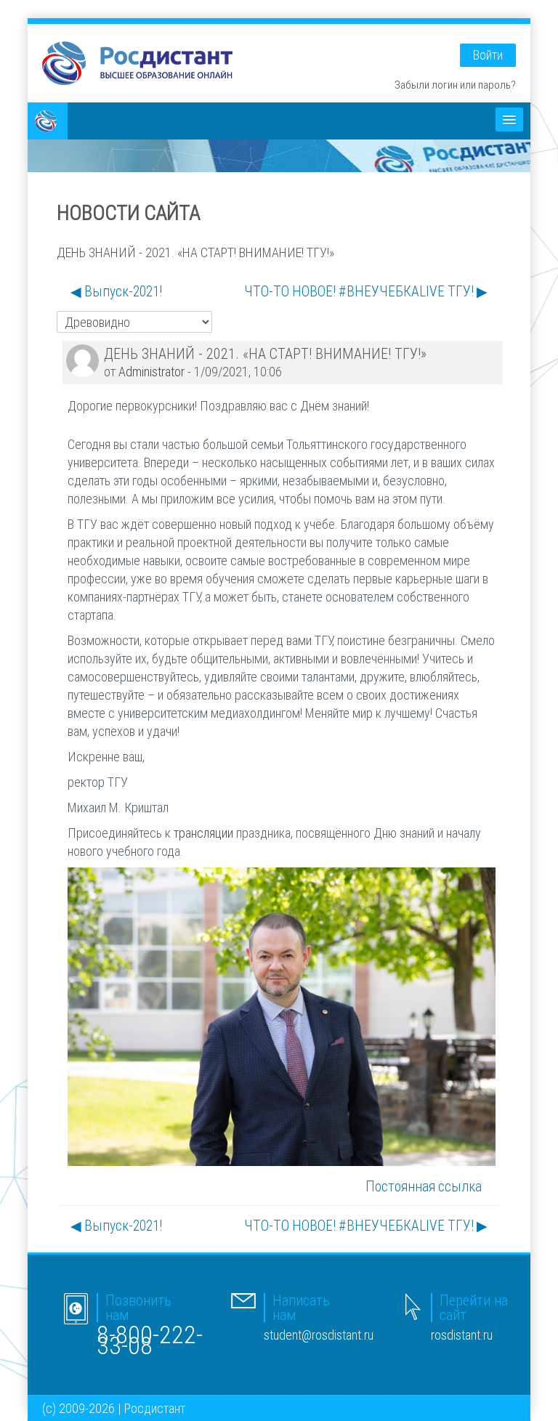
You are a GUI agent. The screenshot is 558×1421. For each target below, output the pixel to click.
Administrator (151, 371)
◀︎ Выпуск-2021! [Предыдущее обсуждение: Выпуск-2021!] (116, 291)
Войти (488, 54)
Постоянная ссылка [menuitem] (423, 1186)
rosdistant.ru (462, 1334)
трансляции (203, 833)
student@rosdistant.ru (318, 1334)
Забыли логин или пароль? (455, 85)
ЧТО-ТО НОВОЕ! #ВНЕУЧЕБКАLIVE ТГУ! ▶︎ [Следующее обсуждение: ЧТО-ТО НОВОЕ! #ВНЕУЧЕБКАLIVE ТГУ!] (366, 291)
